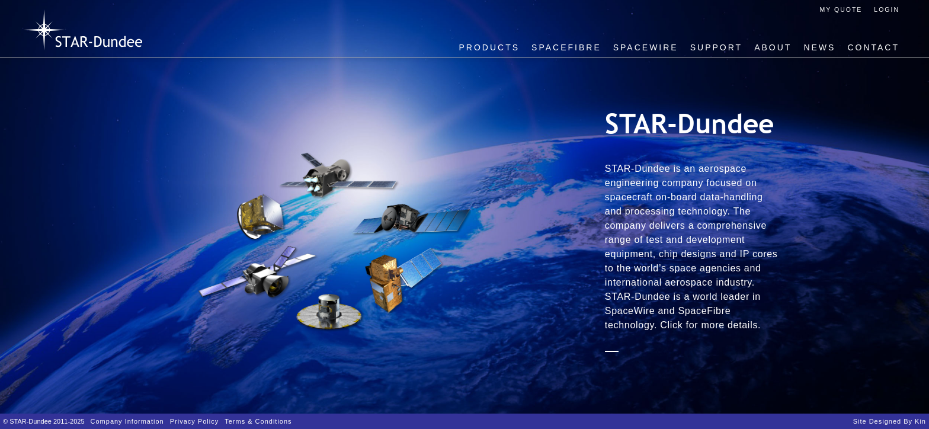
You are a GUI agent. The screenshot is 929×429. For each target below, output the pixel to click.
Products (489, 47)
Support (716, 47)
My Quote (841, 9)
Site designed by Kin (889, 421)
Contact (873, 47)
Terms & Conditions (258, 421)
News (819, 47)
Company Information (127, 421)
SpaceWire (645, 47)
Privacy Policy (194, 421)
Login (886, 9)
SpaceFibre (566, 47)
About (773, 47)
